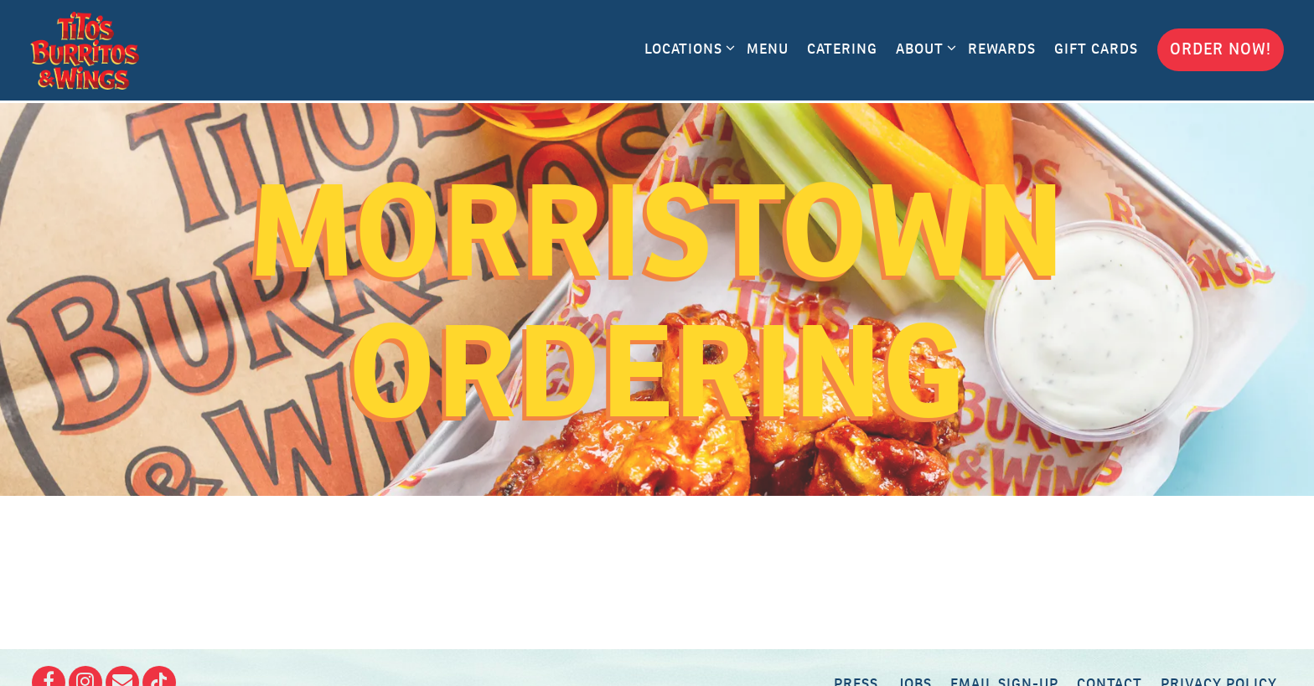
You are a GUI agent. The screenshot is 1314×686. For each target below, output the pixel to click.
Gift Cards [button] (1096, 48)
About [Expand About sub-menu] (923, 48)
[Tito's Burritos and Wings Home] (84, 50)
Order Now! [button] (1220, 49)
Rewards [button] (1002, 48)
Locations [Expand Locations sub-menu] (687, 48)
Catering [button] (842, 48)
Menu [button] (768, 48)
